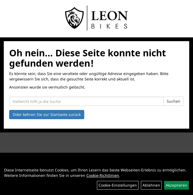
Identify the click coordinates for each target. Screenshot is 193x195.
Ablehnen (151, 185)
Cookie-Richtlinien (102, 175)
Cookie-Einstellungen (118, 185)
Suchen (173, 101)
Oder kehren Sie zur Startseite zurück (47, 114)
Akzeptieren (176, 185)
